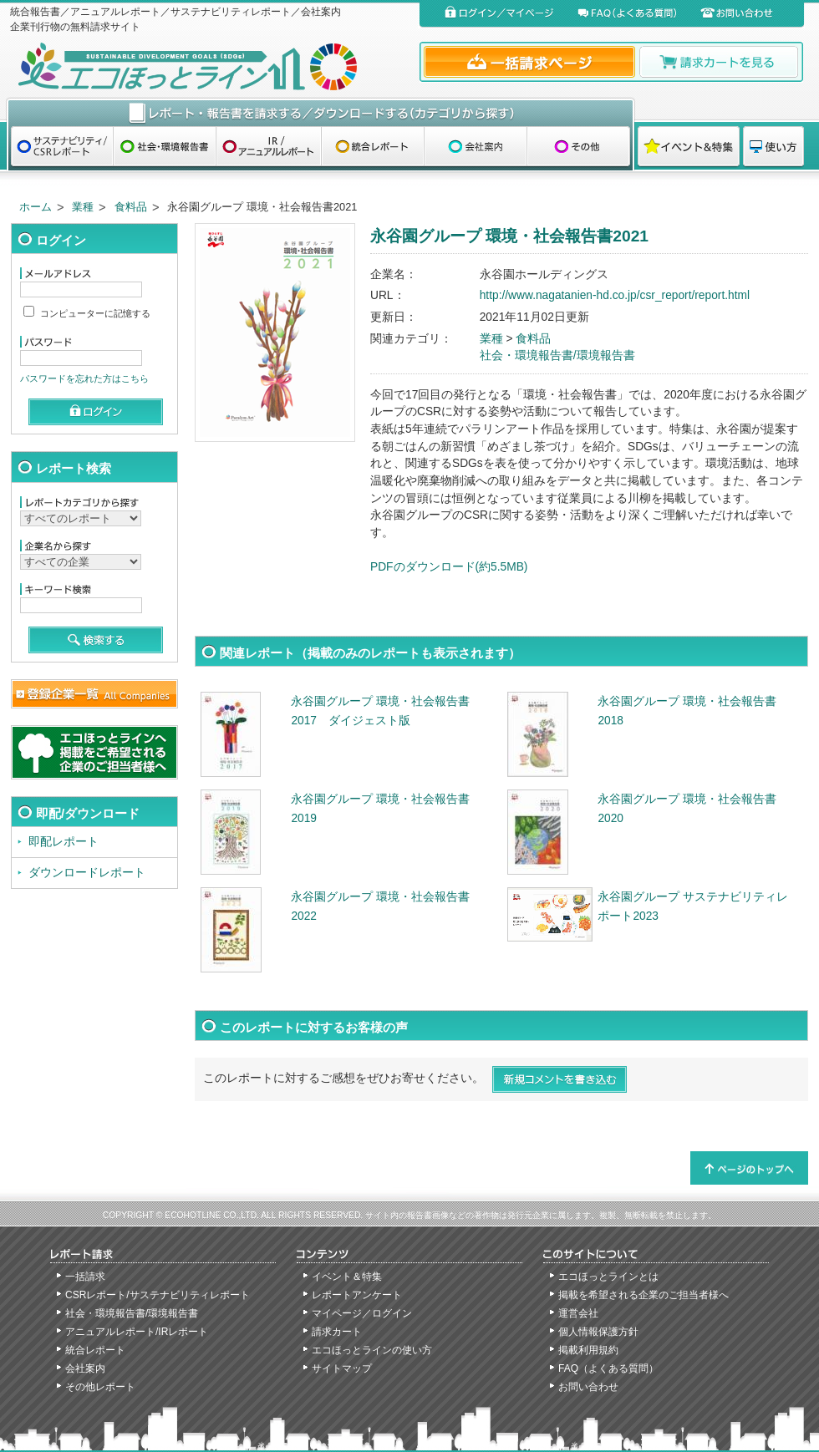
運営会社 (578, 1313)
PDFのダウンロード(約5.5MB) (448, 567)
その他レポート (100, 1387)
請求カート (337, 1332)
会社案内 (85, 1368)
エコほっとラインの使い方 (372, 1350)
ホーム (35, 207)
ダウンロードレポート (86, 872)
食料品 (130, 207)
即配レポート (63, 841)
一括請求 (85, 1276)
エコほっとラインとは (608, 1276)
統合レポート (95, 1350)
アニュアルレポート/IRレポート (136, 1332)
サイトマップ (342, 1368)
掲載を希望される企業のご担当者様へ (643, 1295)
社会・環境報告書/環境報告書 (557, 355)
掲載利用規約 (588, 1350)
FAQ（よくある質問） (608, 1368)
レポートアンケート (357, 1295)
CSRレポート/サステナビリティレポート (157, 1295)
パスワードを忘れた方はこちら (84, 378)
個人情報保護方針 (598, 1332)
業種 (83, 207)
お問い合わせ (588, 1387)
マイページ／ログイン (362, 1313)
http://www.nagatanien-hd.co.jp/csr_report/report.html (615, 295)
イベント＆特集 (347, 1276)
